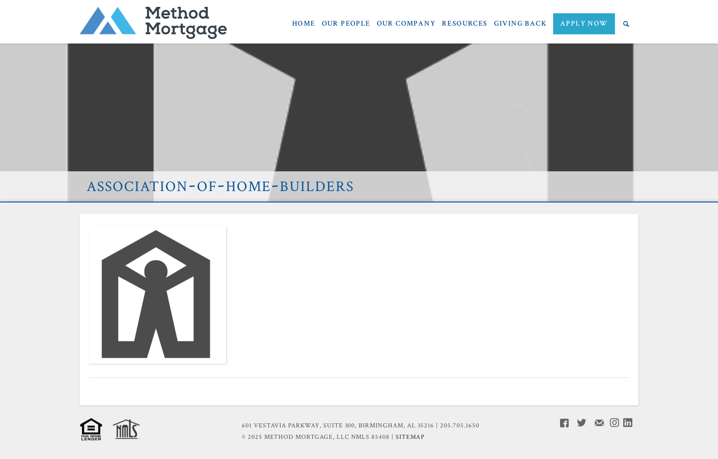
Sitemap (410, 437)
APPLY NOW (584, 23)
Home (303, 24)
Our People (346, 24)
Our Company (406, 24)
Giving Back (520, 24)
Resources (465, 24)
